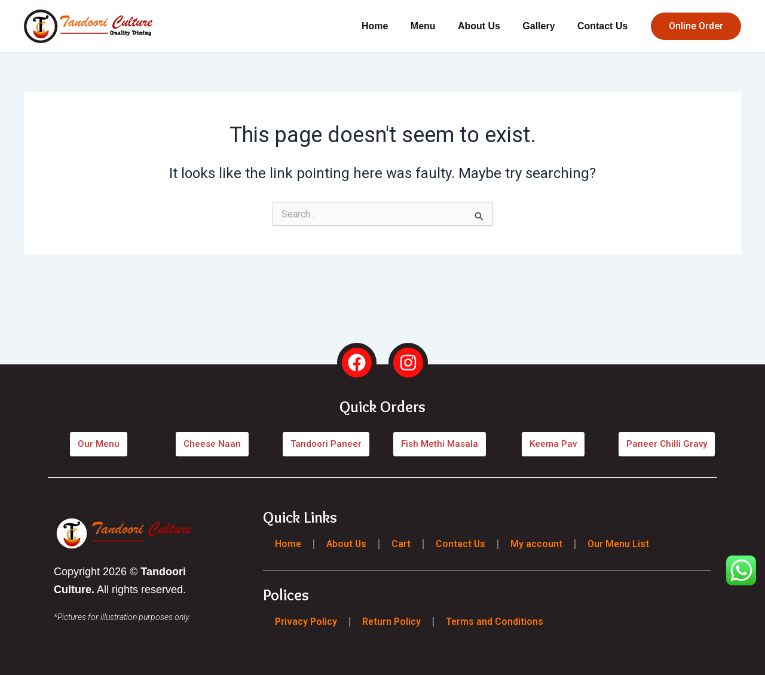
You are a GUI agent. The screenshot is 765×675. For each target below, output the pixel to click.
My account (539, 544)
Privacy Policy (306, 621)
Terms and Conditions (495, 621)
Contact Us (604, 26)
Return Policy (391, 621)
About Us (487, 26)
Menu (433, 26)
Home (389, 26)
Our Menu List (621, 544)
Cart (402, 544)
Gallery (543, 26)
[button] (696, 26)
